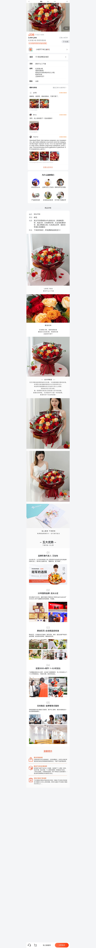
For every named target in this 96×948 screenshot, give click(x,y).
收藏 (65, 42)
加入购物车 (47, 945)
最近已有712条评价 (59, 87)
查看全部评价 (48, 167)
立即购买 (62, 945)
